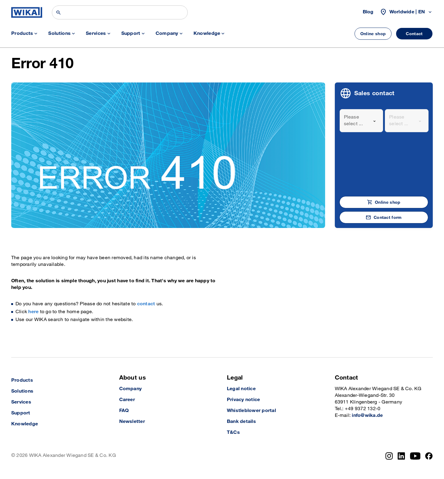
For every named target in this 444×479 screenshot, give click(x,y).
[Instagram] (389, 456)
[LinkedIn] (401, 456)
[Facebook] (429, 456)
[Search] (120, 12)
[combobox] (361, 120)
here (33, 312)
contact (146, 304)
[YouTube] (415, 456)
